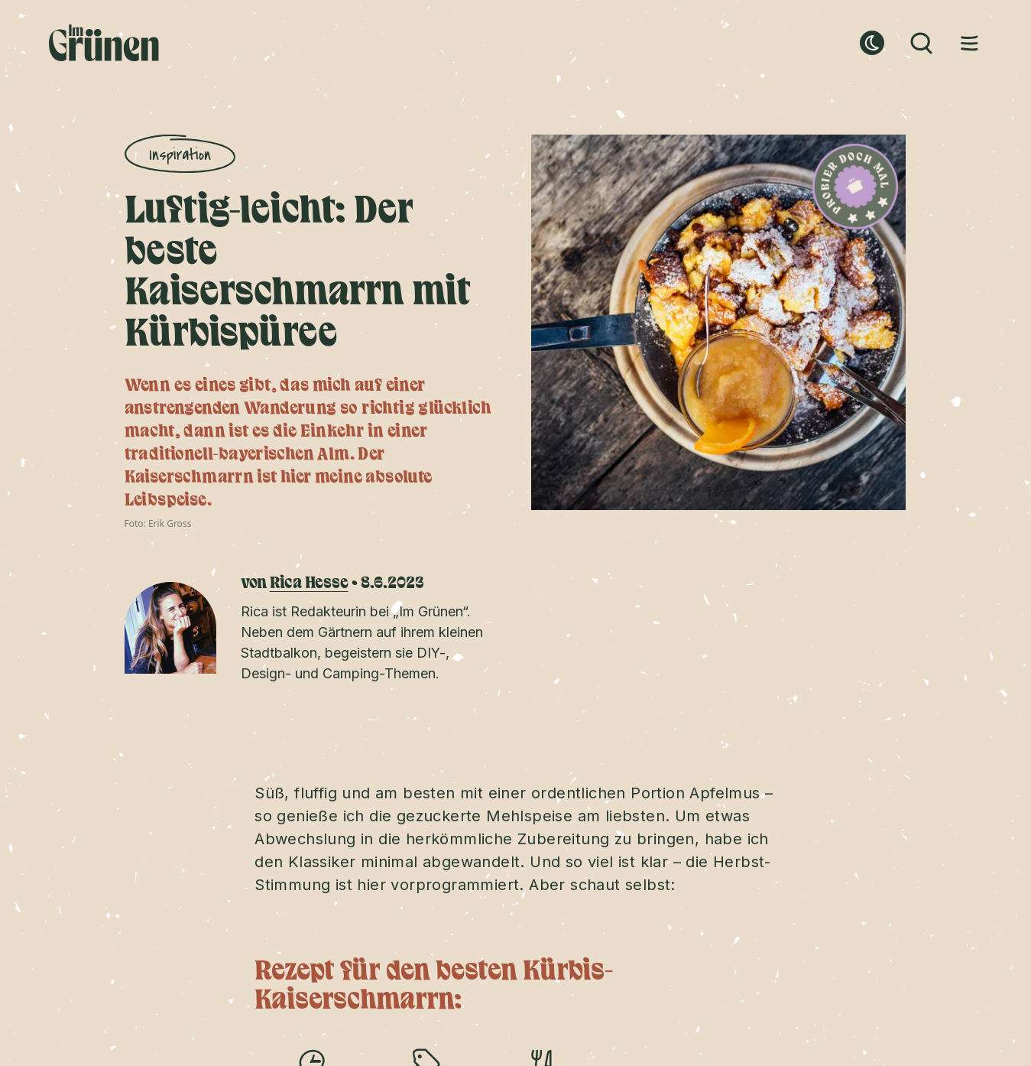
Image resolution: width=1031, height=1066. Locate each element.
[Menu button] (970, 43)
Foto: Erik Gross (158, 523)
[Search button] (921, 43)
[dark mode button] (872, 43)
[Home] (104, 42)
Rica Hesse (309, 583)
